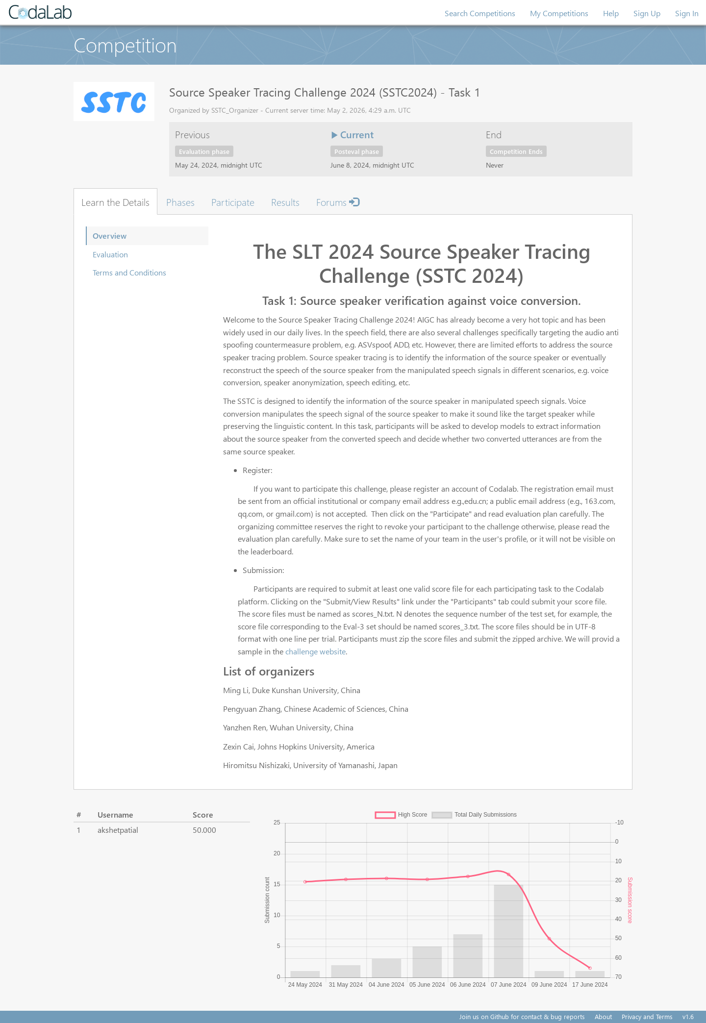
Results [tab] (285, 201)
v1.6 (688, 1016)
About (603, 1016)
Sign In (687, 13)
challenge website (315, 651)
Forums (337, 201)
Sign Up (646, 13)
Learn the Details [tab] (115, 201)
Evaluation (110, 254)
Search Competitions (480, 13)
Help (611, 13)
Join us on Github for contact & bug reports (522, 1016)
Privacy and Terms (647, 1016)
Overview (109, 235)
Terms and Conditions (129, 272)
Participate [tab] (232, 201)
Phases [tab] (180, 201)
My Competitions (559, 13)
